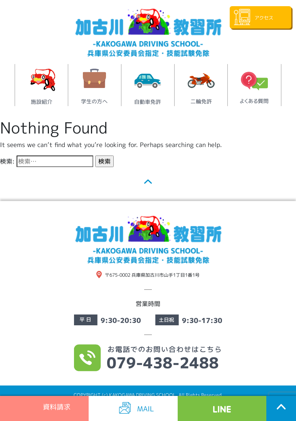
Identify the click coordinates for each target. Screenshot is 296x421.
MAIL (145, 408)
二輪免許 (201, 101)
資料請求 (56, 406)
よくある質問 (254, 101)
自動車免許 (147, 101)
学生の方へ (94, 101)
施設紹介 (41, 101)
